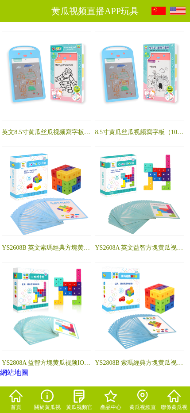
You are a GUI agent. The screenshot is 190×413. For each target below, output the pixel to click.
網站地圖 (14, 372)
